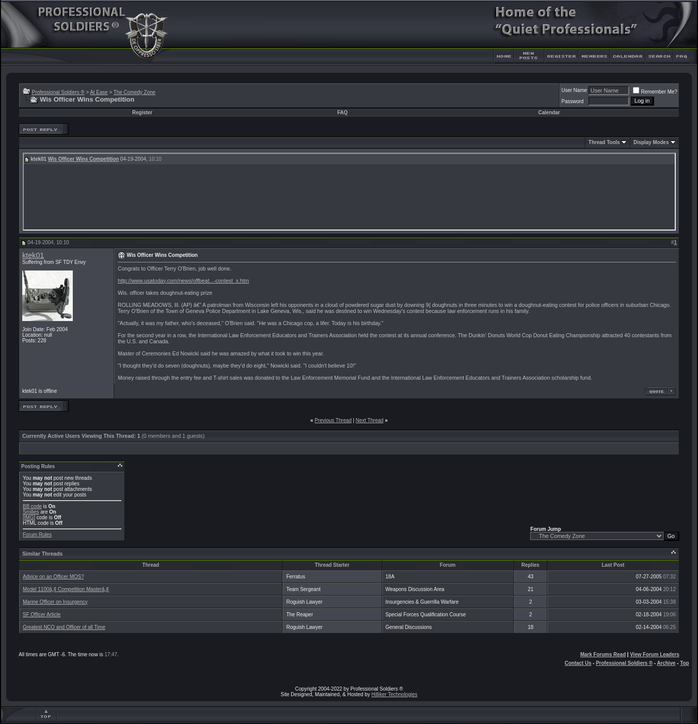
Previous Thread (332, 420)
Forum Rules (37, 534)
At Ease (99, 92)
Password (573, 101)
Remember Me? (655, 92)
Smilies (31, 512)
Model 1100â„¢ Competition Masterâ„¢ (66, 589)
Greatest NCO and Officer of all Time (64, 627)
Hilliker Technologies (394, 694)
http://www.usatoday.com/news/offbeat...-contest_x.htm (183, 281)
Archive (666, 663)
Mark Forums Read (603, 654)
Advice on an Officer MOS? (53, 576)
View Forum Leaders (654, 654)
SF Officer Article (42, 614)
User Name (574, 90)
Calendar (549, 112)
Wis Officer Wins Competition (83, 159)
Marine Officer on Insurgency (55, 602)
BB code (32, 506)
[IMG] (29, 517)
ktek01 (33, 255)
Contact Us (578, 663)
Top (684, 663)
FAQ (342, 112)
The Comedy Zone (135, 92)
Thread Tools (604, 142)
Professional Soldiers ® (58, 92)
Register (142, 112)
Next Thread (370, 420)
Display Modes (651, 142)
